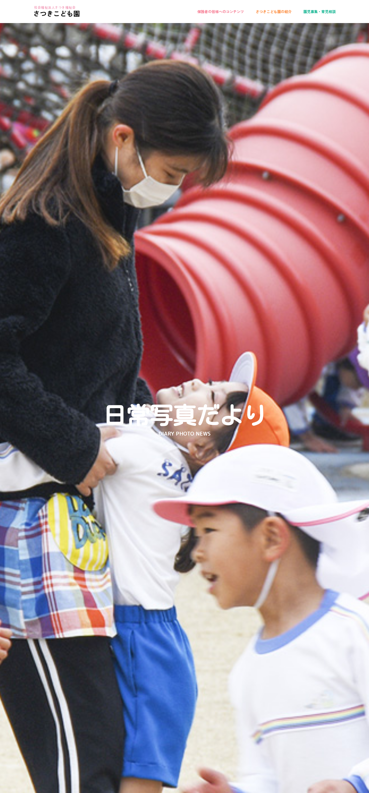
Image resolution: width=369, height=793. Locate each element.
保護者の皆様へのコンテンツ (220, 11)
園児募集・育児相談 (319, 11)
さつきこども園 (56, 13)
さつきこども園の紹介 (274, 11)
